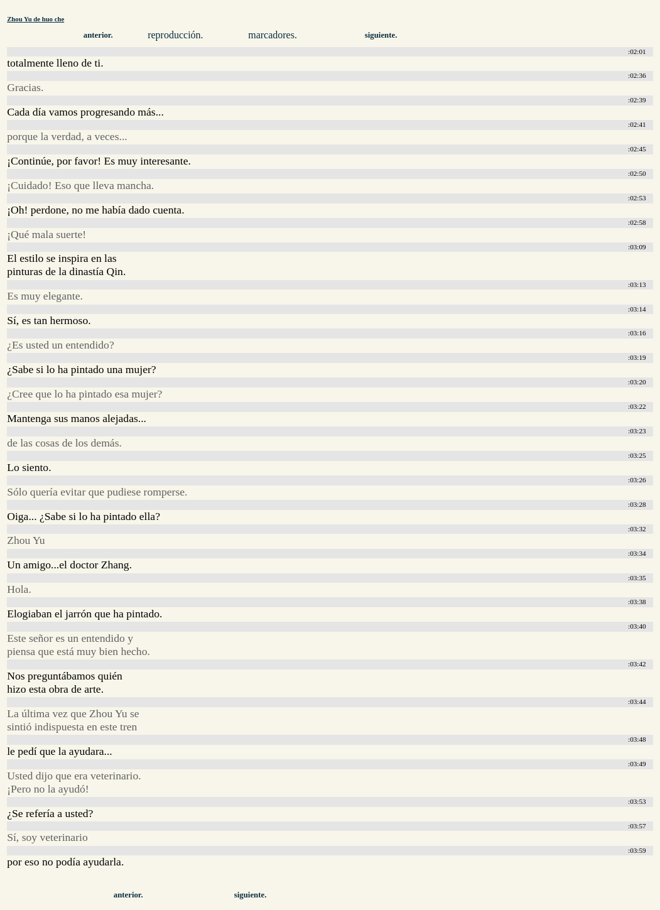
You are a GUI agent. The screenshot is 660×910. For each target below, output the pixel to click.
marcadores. (272, 35)
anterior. (98, 35)
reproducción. (175, 35)
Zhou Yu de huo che (35, 19)
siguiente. (381, 35)
